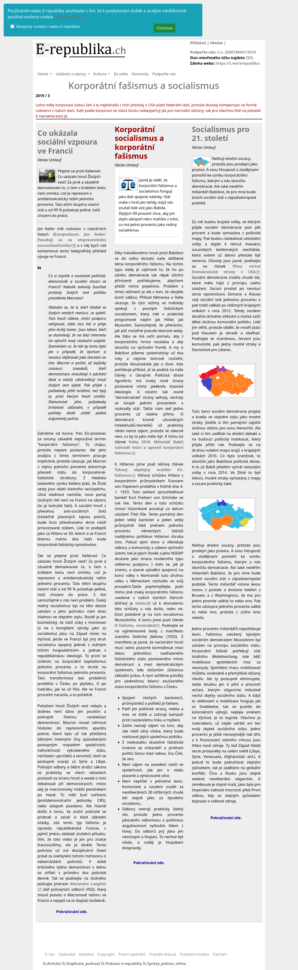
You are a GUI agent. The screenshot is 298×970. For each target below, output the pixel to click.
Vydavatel (67, 954)
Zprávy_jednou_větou (164, 963)
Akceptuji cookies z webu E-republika (48, 26)
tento (140, 603)
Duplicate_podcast (81, 963)
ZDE (249, 57)
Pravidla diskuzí (162, 954)
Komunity (140, 73)
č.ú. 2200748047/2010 (236, 52)
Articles (52, 963)
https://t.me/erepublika (237, 63)
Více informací (69, 16)
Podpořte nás (164, 73)
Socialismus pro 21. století (220, 133)
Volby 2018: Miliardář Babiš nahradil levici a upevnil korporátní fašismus (149, 447)
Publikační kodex (194, 954)
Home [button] (43, 73)
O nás (50, 954)
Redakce (86, 954)
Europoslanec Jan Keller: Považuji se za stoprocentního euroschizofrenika (72, 240)
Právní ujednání (131, 954)
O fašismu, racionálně (135, 625)
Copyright (106, 954)
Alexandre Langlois (88, 883)
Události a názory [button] (71, 73)
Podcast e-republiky (122, 963)
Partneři (220, 954)
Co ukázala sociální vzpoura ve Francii (67, 142)
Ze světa (121, 73)
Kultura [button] (100, 73)
